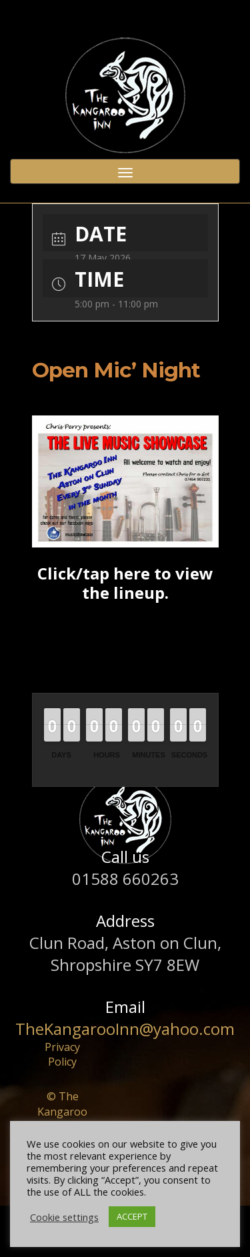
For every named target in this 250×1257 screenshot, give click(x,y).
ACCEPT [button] (132, 1216)
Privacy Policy (62, 1054)
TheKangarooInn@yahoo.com (125, 1029)
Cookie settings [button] (64, 1217)
